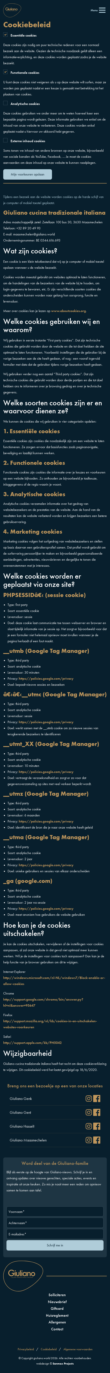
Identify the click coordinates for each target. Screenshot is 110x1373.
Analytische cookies (25, 103)
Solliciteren (57, 1294)
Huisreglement (57, 1315)
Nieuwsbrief (57, 1301)
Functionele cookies (25, 72)
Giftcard (57, 1308)
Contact (57, 1328)
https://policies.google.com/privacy (46, 678)
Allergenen (57, 1322)
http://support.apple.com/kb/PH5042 (32, 1042)
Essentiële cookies (23, 35)
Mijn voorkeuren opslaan (27, 174)
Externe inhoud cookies (28, 141)
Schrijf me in (55, 1245)
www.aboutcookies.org (68, 311)
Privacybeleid (26, 1349)
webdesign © (55, 1363)
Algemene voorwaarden (78, 1349)
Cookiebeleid (49, 1349)
